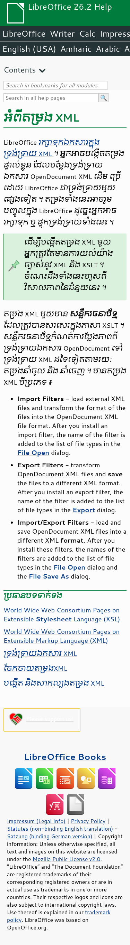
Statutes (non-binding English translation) (60, 828)
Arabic (108, 49)
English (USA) (29, 49)
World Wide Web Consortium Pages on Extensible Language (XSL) (61, 614)
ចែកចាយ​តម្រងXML (35, 668)
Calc (87, 33)
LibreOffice (23, 33)
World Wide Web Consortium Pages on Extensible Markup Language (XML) (61, 636)
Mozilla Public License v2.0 (67, 859)
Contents (19, 69)
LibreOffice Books (65, 757)
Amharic (76, 49)
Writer (62, 33)
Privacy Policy (88, 821)
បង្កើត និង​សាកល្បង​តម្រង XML (53, 683)
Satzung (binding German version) (50, 836)
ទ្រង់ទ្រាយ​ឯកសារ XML (40, 653)
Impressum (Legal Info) (36, 821)
